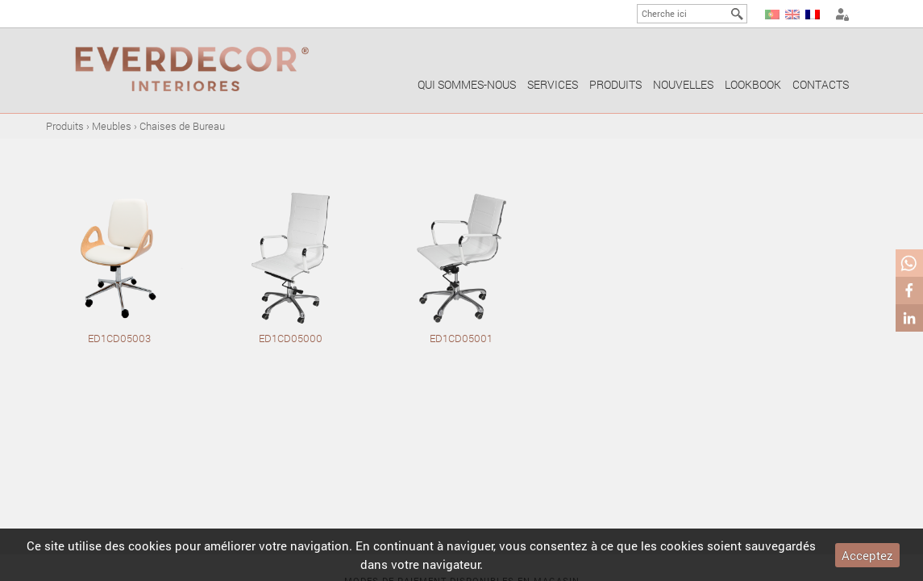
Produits (615, 84)
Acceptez (867, 555)
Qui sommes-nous (467, 84)
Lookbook (753, 84)
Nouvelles (683, 84)
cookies (150, 545)
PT (772, 14)
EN (792, 14)
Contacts (820, 84)
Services (552, 84)
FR (812, 14)
